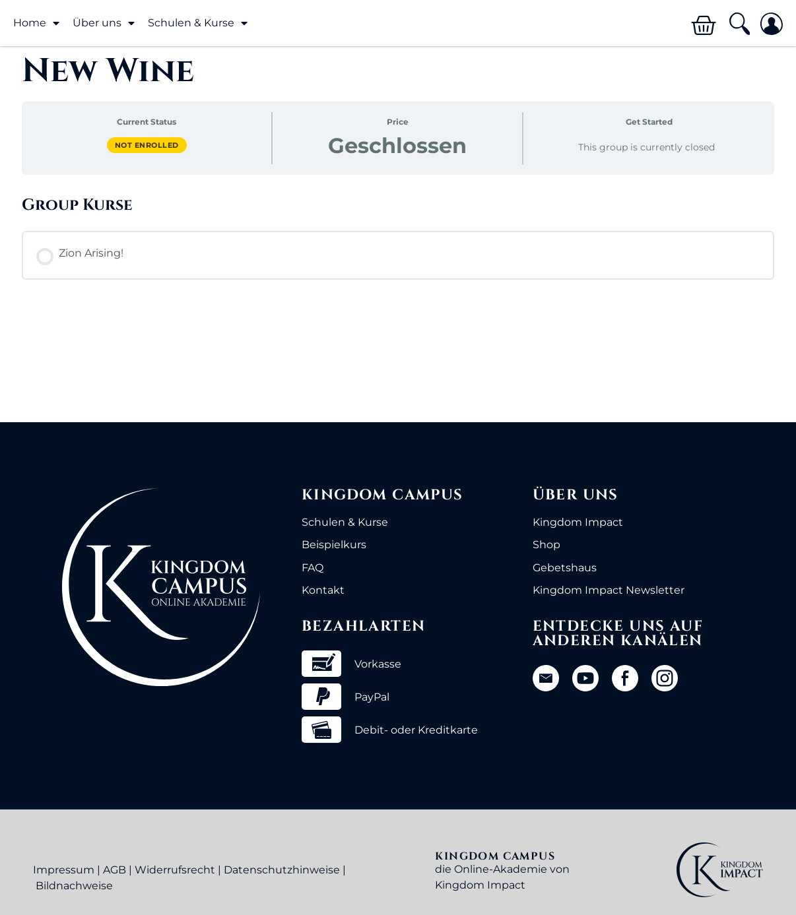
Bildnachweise (74, 885)
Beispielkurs (334, 544)
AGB (114, 870)
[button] (739, 24)
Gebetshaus (565, 567)
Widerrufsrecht (175, 870)
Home (36, 23)
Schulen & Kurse (198, 23)
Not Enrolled (147, 145)
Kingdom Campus (382, 495)
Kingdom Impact (578, 522)
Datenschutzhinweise (282, 870)
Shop (546, 544)
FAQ (312, 567)
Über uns (104, 23)
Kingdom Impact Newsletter (608, 590)
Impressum (63, 870)
